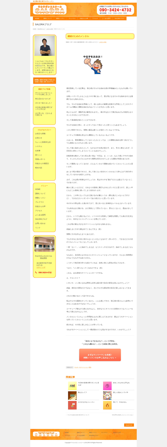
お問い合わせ (40, 223)
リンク (37, 228)
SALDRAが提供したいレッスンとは (123, 415)
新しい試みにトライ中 (120, 392)
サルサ (76, 367)
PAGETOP (129, 425)
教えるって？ (82, 392)
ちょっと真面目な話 (43, 142)
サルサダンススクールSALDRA (81, 442)
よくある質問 (40, 215)
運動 (90, 367)
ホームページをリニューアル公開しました (43, 93)
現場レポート (40, 159)
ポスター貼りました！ (43, 103)
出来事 (37, 151)
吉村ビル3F (41, 267)
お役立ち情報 (102, 42)
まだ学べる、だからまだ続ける (43, 114)
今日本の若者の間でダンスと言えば (43, 108)
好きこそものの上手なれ (121, 383)
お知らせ (38, 138)
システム (38, 146)
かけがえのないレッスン (86, 402)
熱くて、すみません (120, 402)
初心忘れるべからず (43, 99)
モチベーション (83, 367)
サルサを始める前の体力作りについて (77, 415)
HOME (37, 189)
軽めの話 (38, 168)
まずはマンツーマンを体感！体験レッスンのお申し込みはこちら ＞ (100, 356)
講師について (40, 193)
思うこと (38, 155)
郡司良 (39, 66)
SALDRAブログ (41, 219)
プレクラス (39, 202)
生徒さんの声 (40, 206)
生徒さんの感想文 (42, 163)
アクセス (38, 211)
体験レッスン (40, 198)
